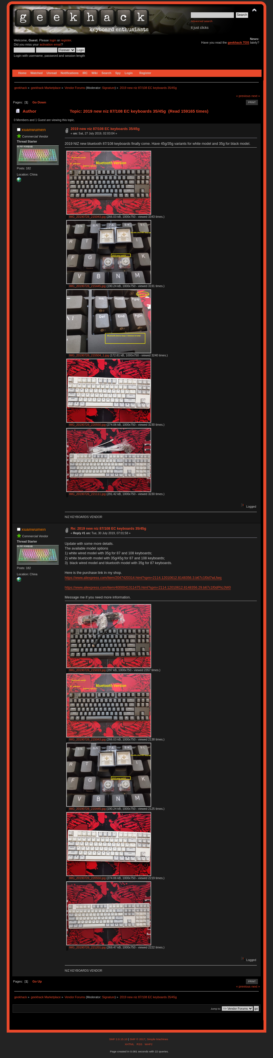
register (66, 40)
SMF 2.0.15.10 (118, 1039)
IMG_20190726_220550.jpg (86, 424)
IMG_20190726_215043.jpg (86, 216)
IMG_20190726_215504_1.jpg (87, 355)
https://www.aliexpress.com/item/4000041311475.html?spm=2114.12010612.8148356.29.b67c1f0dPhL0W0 (148, 588)
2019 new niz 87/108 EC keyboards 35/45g (105, 129)
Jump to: (216, 1008)
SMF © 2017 (137, 1039)
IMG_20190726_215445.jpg (86, 286)
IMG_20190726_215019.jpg (86, 670)
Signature (108, 87)
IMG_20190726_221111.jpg (86, 494)
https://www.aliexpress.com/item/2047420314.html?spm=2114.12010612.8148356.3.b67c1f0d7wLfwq (143, 578)
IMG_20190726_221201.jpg (86, 947)
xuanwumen (34, 129)
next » (255, 96)
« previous (243, 96)
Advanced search (201, 21)
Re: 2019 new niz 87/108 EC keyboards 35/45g (108, 529)
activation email (50, 44)
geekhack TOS (238, 42)
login (53, 40)
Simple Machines (157, 1039)
